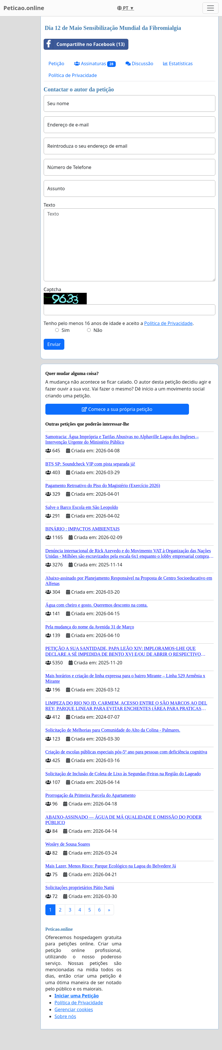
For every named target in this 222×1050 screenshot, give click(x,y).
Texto (49, 205)
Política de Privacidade (73, 75)
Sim (66, 330)
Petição (56, 63)
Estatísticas (178, 63)
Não (97, 330)
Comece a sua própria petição (117, 409)
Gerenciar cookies (74, 1009)
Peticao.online (23, 8)
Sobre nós (65, 1016)
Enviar (54, 344)
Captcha (52, 289)
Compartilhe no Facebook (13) (84, 44)
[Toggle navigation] (210, 8)
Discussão (139, 63)
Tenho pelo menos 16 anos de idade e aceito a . (119, 323)
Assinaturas (95, 63)
